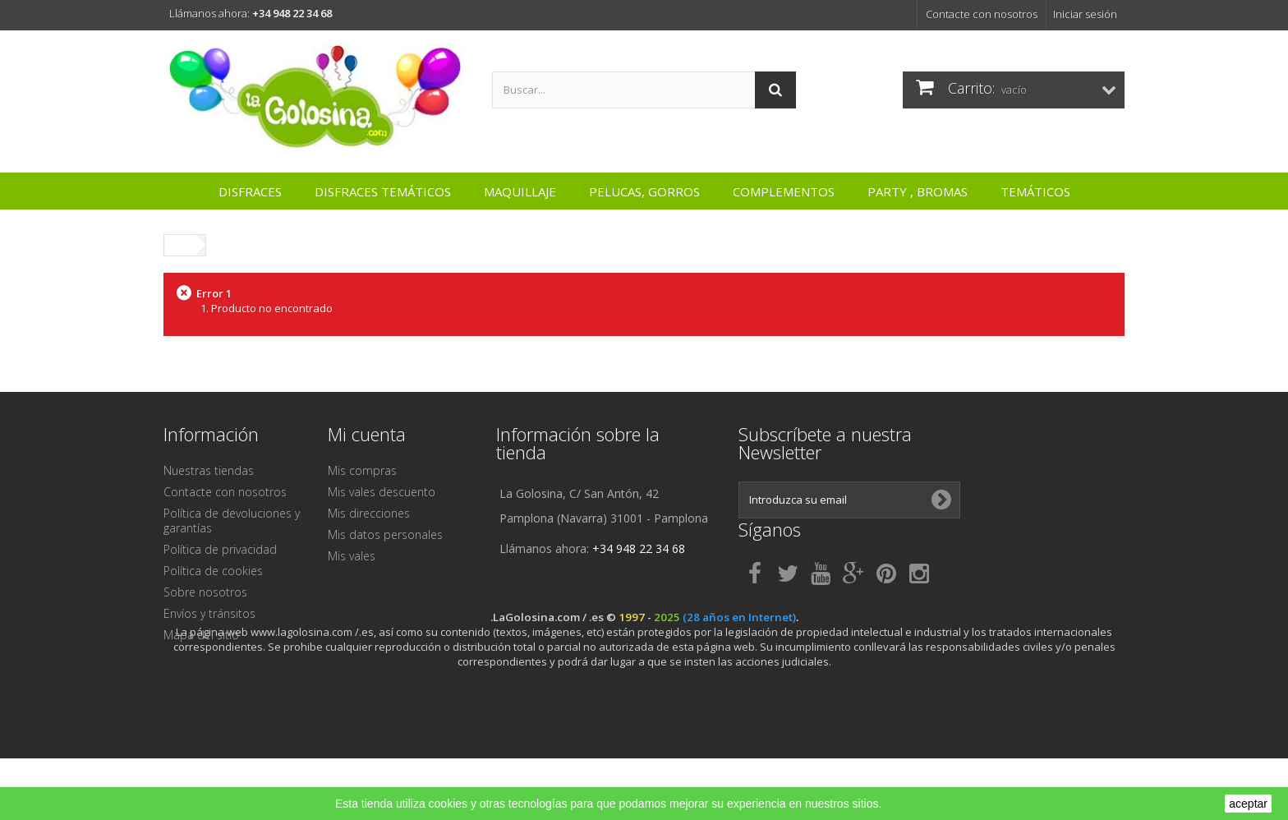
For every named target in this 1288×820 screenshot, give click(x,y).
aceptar (1248, 803)
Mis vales (351, 556)
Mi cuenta (367, 434)
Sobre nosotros (205, 592)
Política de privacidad (220, 549)
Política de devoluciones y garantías (231, 520)
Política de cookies (213, 570)
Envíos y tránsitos (209, 613)
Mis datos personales (385, 534)
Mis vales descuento (381, 492)
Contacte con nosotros (981, 14)
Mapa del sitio (201, 635)
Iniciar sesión (1085, 14)
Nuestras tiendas (208, 470)
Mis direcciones (369, 513)
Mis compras (362, 470)
